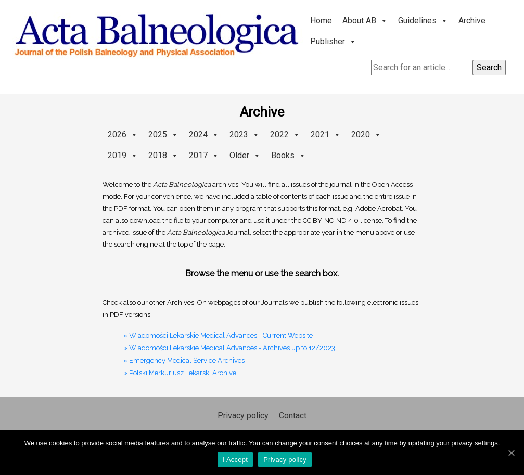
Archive (471, 20)
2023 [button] (244, 134)
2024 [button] (204, 134)
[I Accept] (511, 452)
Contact (292, 415)
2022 (285, 134)
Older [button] (245, 155)
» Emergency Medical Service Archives (184, 360)
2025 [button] (163, 134)
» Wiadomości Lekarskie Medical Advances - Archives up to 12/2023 (229, 348)
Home (321, 20)
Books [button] (288, 155)
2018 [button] (163, 155)
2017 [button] (204, 155)
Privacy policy (243, 415)
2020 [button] (366, 134)
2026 (123, 134)
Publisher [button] (333, 41)
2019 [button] (123, 155)
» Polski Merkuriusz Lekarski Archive (179, 373)
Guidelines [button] (423, 20)
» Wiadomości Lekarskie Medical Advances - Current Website (218, 335)
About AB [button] (365, 20)
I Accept (235, 460)
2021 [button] (326, 134)
